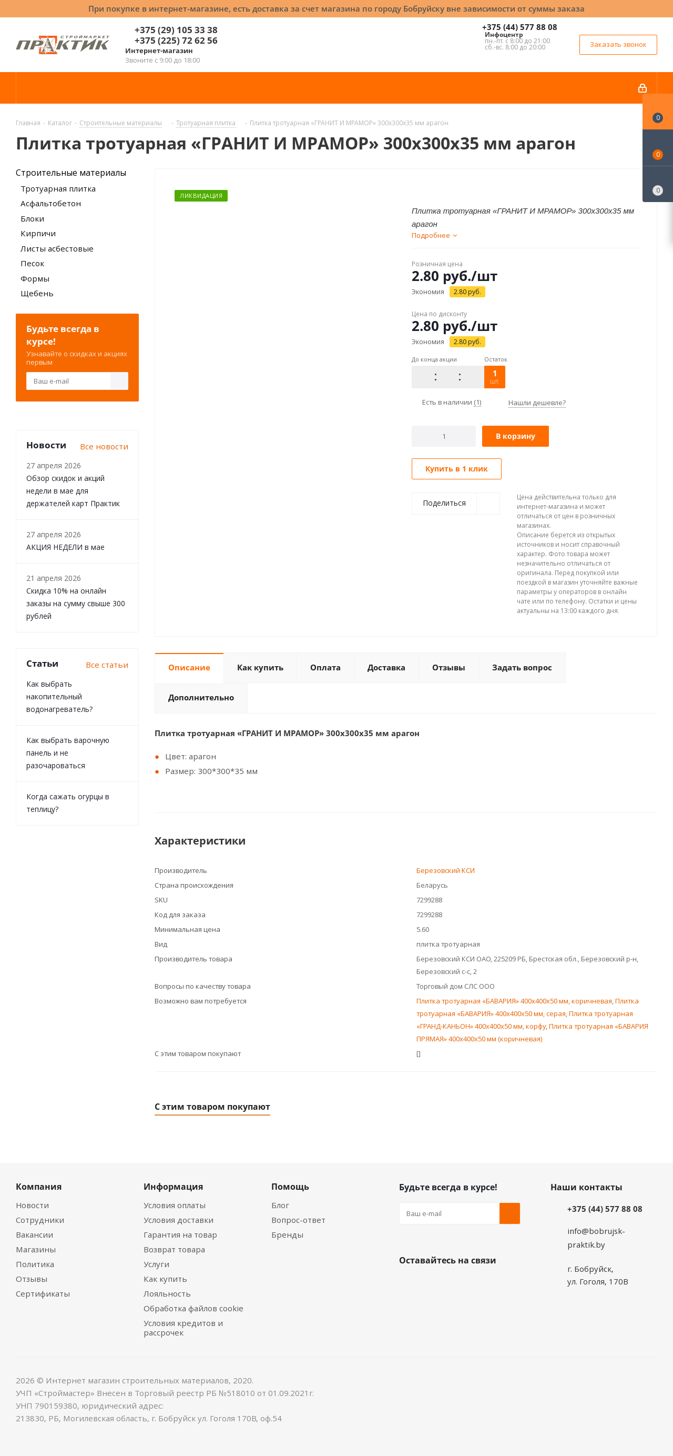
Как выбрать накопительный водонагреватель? (59, 696)
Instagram (462, 1285)
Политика (35, 1264)
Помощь (290, 1186)
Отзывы (31, 1278)
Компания (39, 1186)
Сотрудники (40, 1219)
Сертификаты (43, 1293)
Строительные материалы (71, 172)
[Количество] (444, 436)
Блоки (32, 218)
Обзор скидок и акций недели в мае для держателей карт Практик (73, 490)
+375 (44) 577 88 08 (519, 27)
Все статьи (107, 664)
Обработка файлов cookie (193, 1308)
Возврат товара (174, 1249)
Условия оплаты (175, 1205)
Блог (280, 1205)
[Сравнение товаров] (658, 184)
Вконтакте (409, 1285)
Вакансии (34, 1234)
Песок (32, 263)
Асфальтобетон (51, 203)
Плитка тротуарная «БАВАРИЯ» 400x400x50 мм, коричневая (514, 1001)
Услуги (156, 1264)
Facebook (435, 1285)
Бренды (287, 1234)
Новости (32, 1205)
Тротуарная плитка (58, 188)
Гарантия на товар (180, 1234)
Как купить (165, 1278)
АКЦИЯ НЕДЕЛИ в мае (65, 547)
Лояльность (167, 1293)
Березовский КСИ (445, 870)
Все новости (104, 446)
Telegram (488, 1285)
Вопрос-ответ (298, 1219)
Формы (35, 278)
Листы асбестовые (57, 248)
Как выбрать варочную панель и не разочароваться (67, 752)
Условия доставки (178, 1219)
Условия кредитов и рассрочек (183, 1328)
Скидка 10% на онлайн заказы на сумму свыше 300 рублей (75, 603)
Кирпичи (38, 233)
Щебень (37, 293)
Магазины (36, 1249)
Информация (173, 1186)
